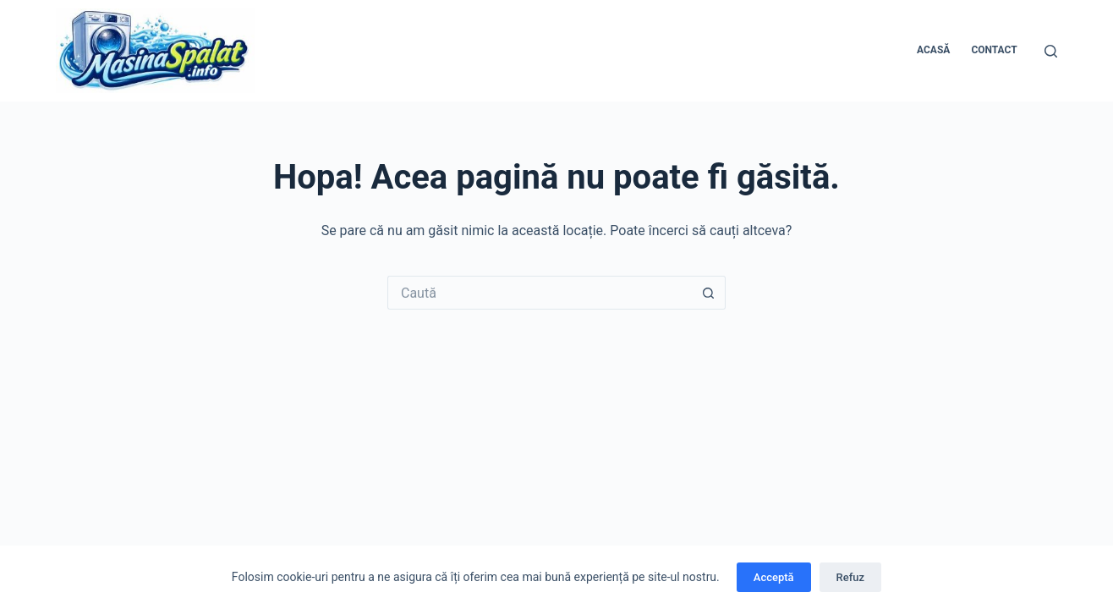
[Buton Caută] (709, 293)
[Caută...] (539, 293)
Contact (994, 50)
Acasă (933, 50)
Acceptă (774, 577)
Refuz (850, 577)
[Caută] (1050, 51)
